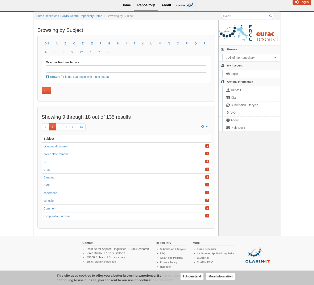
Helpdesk (165, 266)
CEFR (47, 162)
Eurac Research (206, 249)
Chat (47, 169)
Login (302, 2)
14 (81, 127)
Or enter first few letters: (63, 62)
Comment (50, 208)
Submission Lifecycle (173, 249)
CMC (47, 185)
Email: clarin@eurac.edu (101, 261)
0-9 (47, 43)
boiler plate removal (56, 154)
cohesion (49, 200)
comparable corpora (57, 216)
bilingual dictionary (56, 146)
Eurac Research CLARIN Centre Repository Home (69, 16)
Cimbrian (49, 177)
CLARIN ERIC (205, 262)
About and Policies (171, 257)
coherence (50, 193)
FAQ (162, 253)
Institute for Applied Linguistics (216, 253)
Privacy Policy (168, 262)
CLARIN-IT (203, 257)
